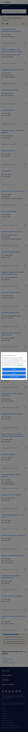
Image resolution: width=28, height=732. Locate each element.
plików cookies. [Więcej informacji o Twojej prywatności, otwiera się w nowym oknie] (20, 365)
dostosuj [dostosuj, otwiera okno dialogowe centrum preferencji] (14, 369)
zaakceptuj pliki (14, 376)
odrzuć (14, 373)
